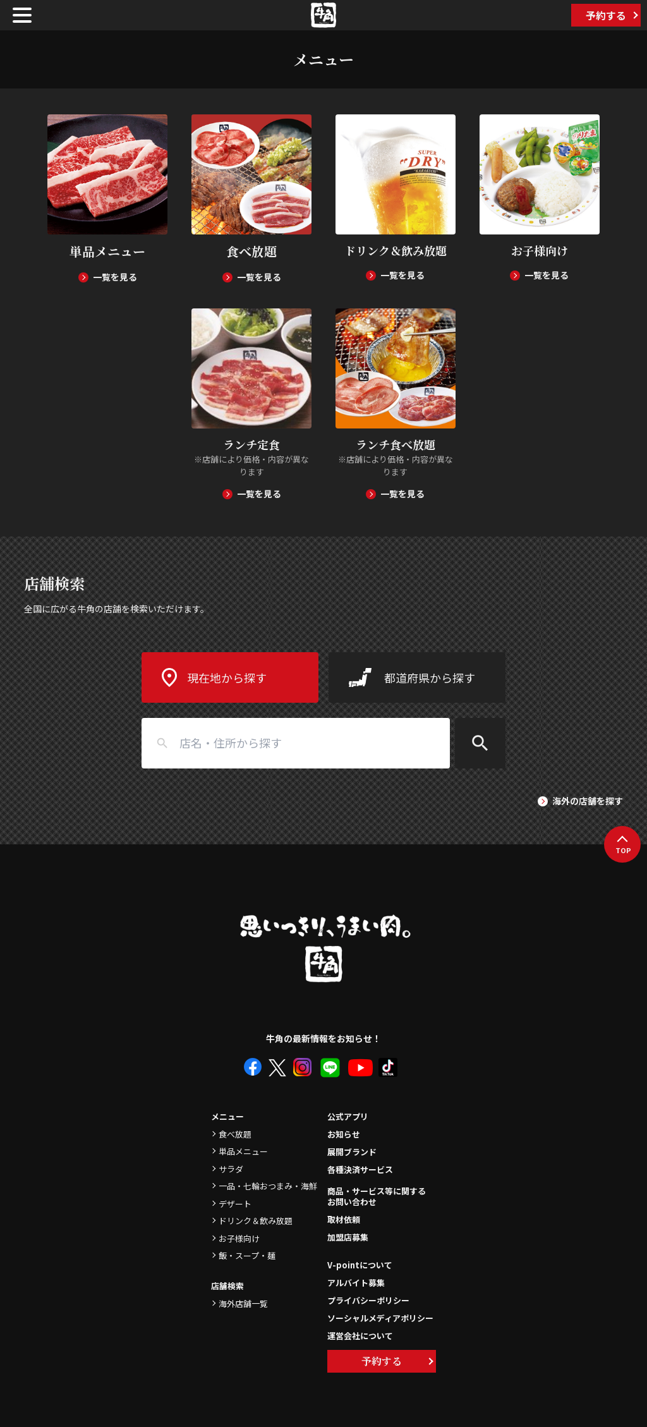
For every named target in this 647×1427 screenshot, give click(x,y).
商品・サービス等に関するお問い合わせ (376, 1197)
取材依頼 (343, 1219)
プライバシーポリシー (368, 1300)
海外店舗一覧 (243, 1303)
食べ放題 (235, 1134)
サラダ (231, 1169)
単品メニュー (243, 1151)
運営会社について (360, 1336)
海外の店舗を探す (587, 800)
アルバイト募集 (356, 1283)
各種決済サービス (360, 1169)
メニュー (227, 1116)
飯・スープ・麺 (247, 1255)
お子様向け (239, 1238)
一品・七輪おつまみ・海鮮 (268, 1186)
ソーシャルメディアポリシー (380, 1318)
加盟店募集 (347, 1237)
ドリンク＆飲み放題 (256, 1221)
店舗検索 (227, 1286)
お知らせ (343, 1134)
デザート (235, 1204)
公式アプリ (347, 1116)
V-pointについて (359, 1265)
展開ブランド (352, 1152)
